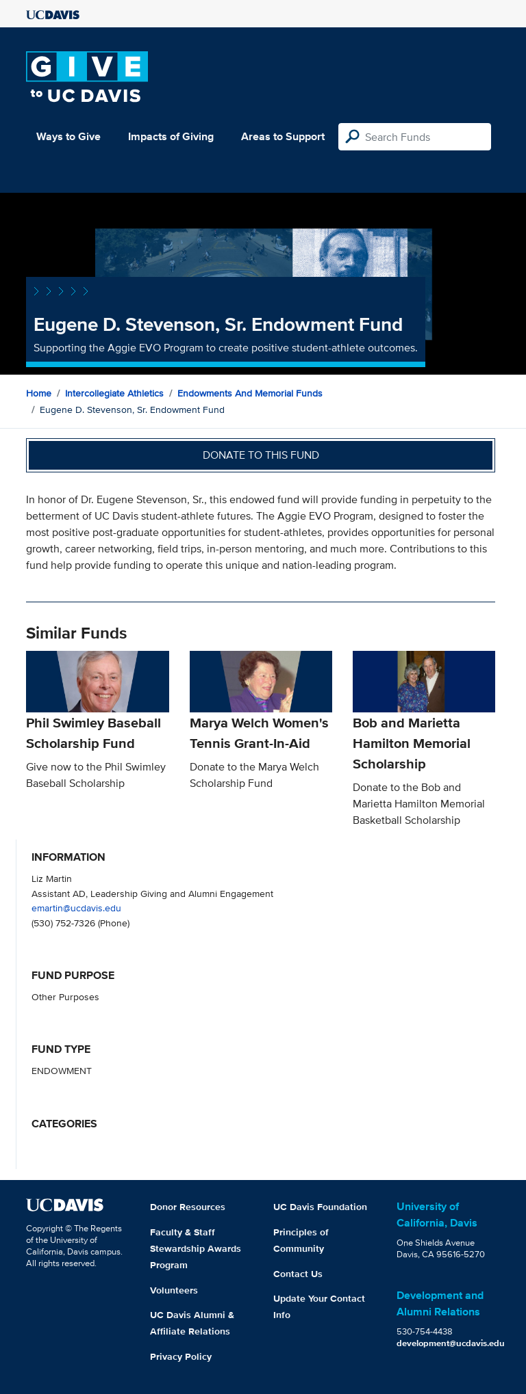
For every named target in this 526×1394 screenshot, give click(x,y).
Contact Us (298, 1274)
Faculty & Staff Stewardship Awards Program (195, 1248)
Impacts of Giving (171, 136)
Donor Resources (187, 1207)
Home (38, 393)
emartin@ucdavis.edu (76, 907)
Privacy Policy (181, 1356)
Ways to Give (68, 136)
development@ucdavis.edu (451, 1343)
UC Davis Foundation (320, 1207)
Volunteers (174, 1290)
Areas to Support (283, 136)
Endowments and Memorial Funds (250, 393)
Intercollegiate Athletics (114, 393)
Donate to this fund (261, 455)
